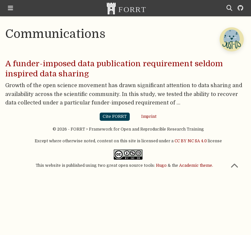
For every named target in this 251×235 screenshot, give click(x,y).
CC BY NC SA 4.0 (191, 141)
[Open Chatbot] (231, 39)
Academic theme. (196, 165)
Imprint (149, 116)
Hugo (161, 165)
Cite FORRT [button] (115, 116)
